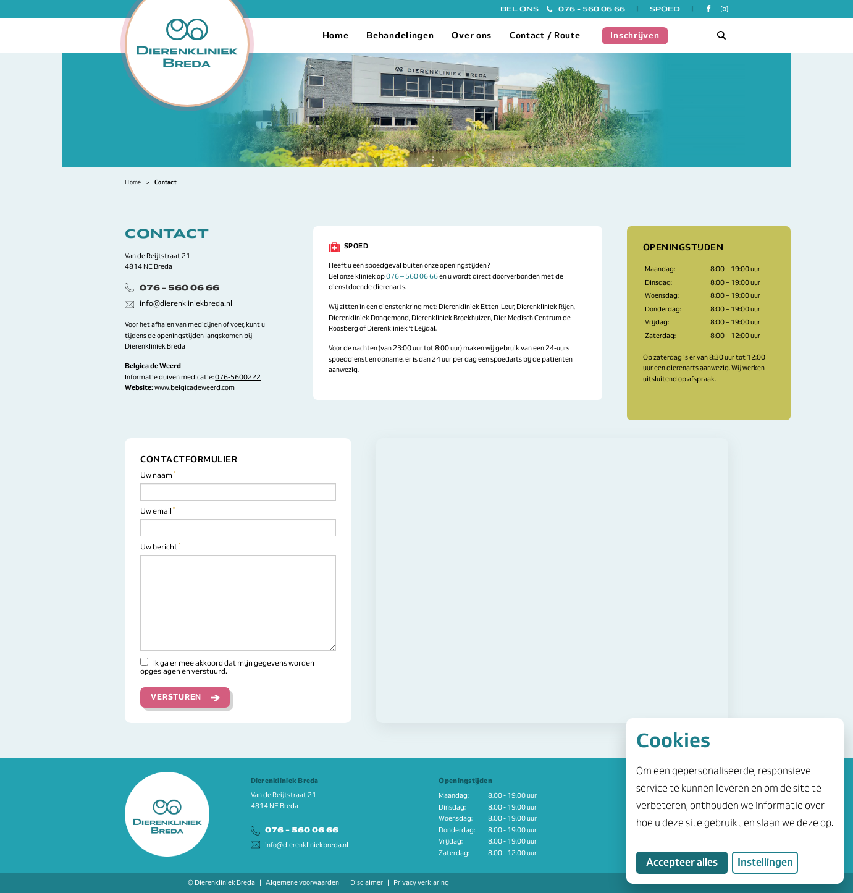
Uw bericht (160, 547)
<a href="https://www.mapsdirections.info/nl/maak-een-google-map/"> (552, 580)
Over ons (472, 35)
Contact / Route (545, 35)
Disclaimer (366, 882)
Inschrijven (634, 35)
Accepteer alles (687, 862)
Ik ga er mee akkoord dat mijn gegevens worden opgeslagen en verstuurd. (227, 666)
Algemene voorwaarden (302, 882)
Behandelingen (400, 35)
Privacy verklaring (421, 882)
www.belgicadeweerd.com (194, 387)
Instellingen (765, 862)
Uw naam (157, 476)
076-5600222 (238, 377)
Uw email (157, 511)
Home (335, 35)
